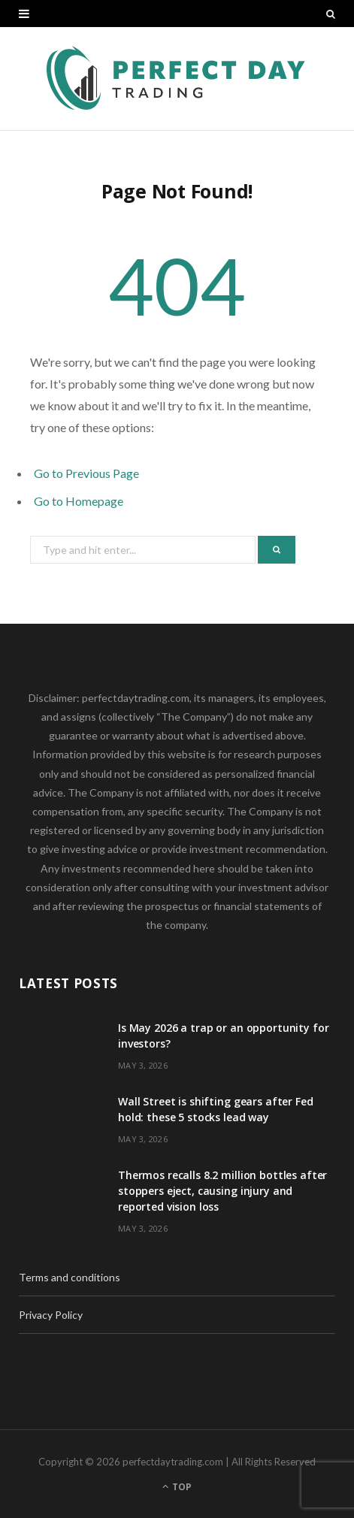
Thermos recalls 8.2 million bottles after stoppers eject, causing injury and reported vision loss (222, 1191)
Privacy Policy (51, 1314)
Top (177, 1486)
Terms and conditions (69, 1277)
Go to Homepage (78, 501)
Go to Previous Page (86, 473)
